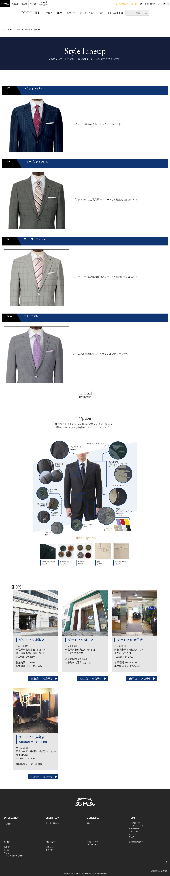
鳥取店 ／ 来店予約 (42, 678)
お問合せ (49, 847)
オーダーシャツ (135, 828)
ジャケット (133, 834)
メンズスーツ (134, 823)
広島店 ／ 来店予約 (42, 776)
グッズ (131, 837)
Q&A (88, 823)
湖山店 (7, 850)
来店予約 (49, 850)
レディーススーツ (136, 825)
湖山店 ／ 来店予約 (91, 678)
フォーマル (133, 831)
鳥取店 (7, 847)
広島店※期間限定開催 (13, 855)
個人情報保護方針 (136, 841)
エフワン (90, 847)
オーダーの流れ (52, 823)
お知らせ (10, 824)
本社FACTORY (92, 841)
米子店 (7, 852)
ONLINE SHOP (92, 844)
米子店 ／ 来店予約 (140, 678)
